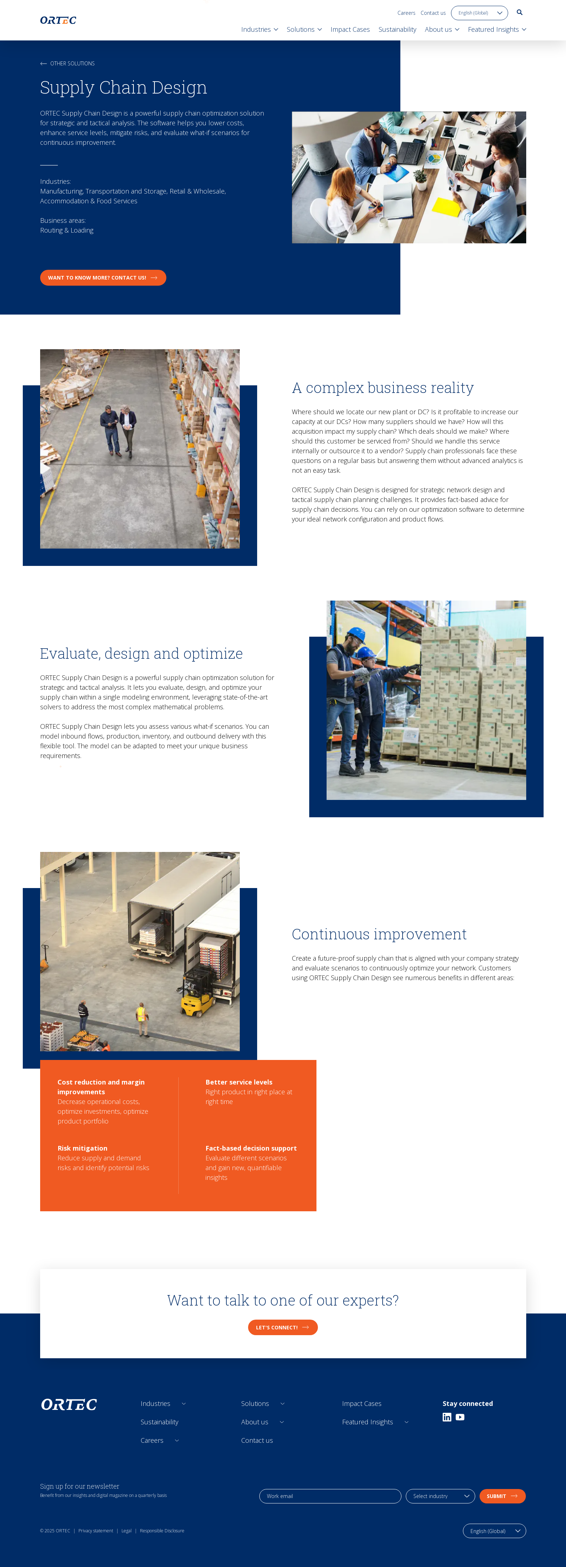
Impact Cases (362, 1403)
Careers (406, 12)
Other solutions (67, 63)
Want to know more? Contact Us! (103, 277)
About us (254, 1421)
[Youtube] (460, 1417)
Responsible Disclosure (162, 1530)
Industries (155, 1403)
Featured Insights (367, 1421)
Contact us (433, 12)
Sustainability (159, 1421)
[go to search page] (519, 12)
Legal (127, 1530)
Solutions (255, 1403)
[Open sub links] (184, 1403)
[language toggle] (479, 13)
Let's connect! (283, 1327)
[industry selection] (440, 1496)
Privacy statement (95, 1530)
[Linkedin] (447, 1417)
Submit (503, 1496)
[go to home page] (58, 20)
